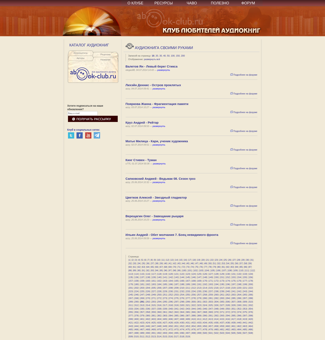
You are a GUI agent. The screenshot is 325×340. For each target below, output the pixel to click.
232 (182, 291)
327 (222, 305)
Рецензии (105, 54)
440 (239, 322)
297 (176, 301)
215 (210, 288)
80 (219, 267)
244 (250, 291)
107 (224, 270)
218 (228, 288)
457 (210, 326)
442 (250, 322)
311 (131, 305)
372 (228, 312)
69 (170, 267)
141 (165, 277)
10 (153, 55)
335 (142, 308)
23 (216, 260)
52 (219, 263)
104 (207, 270)
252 (170, 294)
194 (216, 284)
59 (250, 263)
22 (212, 260)
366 (193, 312)
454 (193, 326)
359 (153, 312)
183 (153, 284)
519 (188, 336)
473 (176, 329)
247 (142, 294)
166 (182, 281)
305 (222, 301)
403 (153, 319)
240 (228, 291)
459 (222, 326)
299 (188, 301)
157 (131, 281)
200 (183, 55)
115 (142, 274)
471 (165, 329)
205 (153, 288)
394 (228, 315)
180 (136, 284)
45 (188, 263)
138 (148, 277)
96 (165, 270)
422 (136, 322)
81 (223, 267)
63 (143, 267)
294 (159, 301)
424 (148, 322)
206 (159, 288)
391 (210, 315)
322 (193, 305)
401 (142, 319)
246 (136, 294)
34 (139, 263)
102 (195, 270)
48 (201, 263)
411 (199, 319)
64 (148, 267)
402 (148, 319)
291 (142, 301)
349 (222, 308)
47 (196, 263)
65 (152, 267)
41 (170, 263)
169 (199, 281)
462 (239, 326)
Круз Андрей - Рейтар (142, 122)
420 (250, 319)
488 (136, 333)
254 (182, 294)
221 (245, 288)
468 (148, 329)
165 (176, 281)
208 (170, 288)
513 (153, 336)
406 (170, 319)
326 (216, 305)
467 (142, 329)
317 (165, 305)
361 (165, 312)
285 (233, 298)
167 (188, 281)
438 (228, 322)
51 (214, 263)
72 (183, 267)
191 (199, 284)
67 (161, 267)
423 (142, 322)
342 (182, 308)
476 (193, 329)
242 (239, 291)
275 (176, 298)
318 (170, 305)
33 (134, 263)
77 (205, 267)
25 (225, 260)
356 (136, 312)
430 (182, 322)
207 (165, 288)
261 (222, 294)
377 (131, 315)
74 (192, 267)
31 (252, 260)
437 (222, 322)
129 (222, 274)
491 (153, 333)
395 (233, 315)
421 (131, 322)
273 (165, 298)
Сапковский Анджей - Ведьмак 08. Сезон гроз (160, 178)
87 (250, 267)
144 (182, 277)
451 (176, 326)
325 (210, 305)
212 (193, 288)
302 (205, 301)
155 (245, 277)
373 (233, 312)
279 (199, 298)
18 (194, 260)
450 (170, 326)
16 (185, 260)
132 (239, 274)
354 (250, 308)
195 (222, 284)
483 (233, 329)
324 (205, 305)
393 (222, 315)
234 (193, 291)
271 (153, 298)
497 (188, 333)
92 (148, 270)
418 (239, 319)
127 (210, 274)
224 (136, 291)
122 (182, 274)
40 (164, 55)
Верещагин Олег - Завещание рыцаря (155, 216)
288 (250, 298)
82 (228, 267)
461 (233, 326)
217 (222, 288)
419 (245, 319)
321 (188, 305)
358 (148, 312)
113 (131, 274)
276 (182, 298)
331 (245, 305)
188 (182, 284)
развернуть (163, 70)
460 (228, 326)
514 (159, 336)
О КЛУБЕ (135, 3)
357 (142, 312)
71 (179, 267)
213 (199, 288)
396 (239, 315)
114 (136, 274)
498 (193, 333)
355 (131, 312)
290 (136, 301)
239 (222, 291)
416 (228, 319)
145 (188, 277)
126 (205, 274)
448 (159, 326)
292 (148, 301)
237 (210, 291)
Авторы (81, 58)
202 (136, 288)
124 (193, 274)
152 (228, 277)
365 (188, 312)
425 (153, 322)
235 (199, 291)
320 (182, 305)
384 (170, 315)
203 (142, 288)
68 (165, 267)
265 (245, 294)
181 (142, 284)
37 (152, 263)
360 (159, 312)
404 (159, 319)
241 (233, 291)
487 (131, 333)
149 (210, 277)
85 (241, 267)
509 (131, 336)
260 (216, 294)
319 (176, 305)
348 (216, 308)
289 (131, 301)
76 (201, 267)
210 (182, 288)
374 (239, 312)
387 (188, 315)
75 (196, 267)
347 (210, 308)
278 (193, 298)
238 (216, 291)
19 (198, 260)
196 (228, 284)
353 (245, 308)
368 (205, 312)
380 (148, 315)
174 (228, 281)
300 (193, 301)
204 (148, 288)
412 (205, 319)
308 (239, 301)
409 (188, 319)
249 (153, 294)
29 (243, 260)
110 (241, 270)
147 (199, 277)
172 (216, 281)
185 (165, 284)
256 (193, 294)
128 (216, 274)
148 (205, 277)
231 (176, 291)
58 (245, 263)
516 (170, 336)
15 (180, 260)
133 (245, 274)
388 (193, 315)
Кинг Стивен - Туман (141, 160)
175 (233, 281)
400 (136, 319)
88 (130, 270)
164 (170, 281)
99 (179, 270)
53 (223, 263)
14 (176, 260)
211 (188, 288)
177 (245, 281)
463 (245, 326)
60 (130, 267)
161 (153, 281)
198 (239, 284)
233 (188, 291)
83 (232, 267)
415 (222, 319)
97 (170, 270)
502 (216, 333)
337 (153, 308)
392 (216, 315)
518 (182, 336)
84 (236, 267)
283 (222, 298)
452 (182, 326)
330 (239, 305)
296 (170, 301)
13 (172, 260)
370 (216, 312)
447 (153, 326)
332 (250, 305)
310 (250, 301)
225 (142, 291)
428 (170, 322)
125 (199, 274)
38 (156, 263)
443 (131, 326)
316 (159, 305)
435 (210, 322)
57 (241, 263)
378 (136, 315)
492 (159, 333)
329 (233, 305)
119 (165, 274)
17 (189, 260)
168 (193, 281)
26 (229, 260)
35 (143, 263)
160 (148, 281)
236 (205, 291)
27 (234, 260)
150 (178, 55)
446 (148, 326)
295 (165, 301)
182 (148, 284)
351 (233, 308)
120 (170, 274)
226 (148, 291)
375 (245, 312)
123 (188, 274)
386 (182, 315)
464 (250, 326)
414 (216, 319)
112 (252, 270)
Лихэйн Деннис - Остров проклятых (153, 85)
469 (153, 329)
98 (174, 270)
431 (188, 322)
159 (142, 281)
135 (131, 277)
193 (210, 284)
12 (167, 260)
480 (216, 329)
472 (170, 329)
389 (199, 315)
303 (210, 301)
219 (233, 288)
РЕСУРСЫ (163, 3)
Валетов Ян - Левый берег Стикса (152, 66)
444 (136, 326)
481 (222, 329)
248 (148, 294)
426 (159, 322)
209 (176, 288)
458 (216, 326)
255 (188, 294)
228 (159, 291)
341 (176, 308)
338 (159, 308)
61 (134, 267)
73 (188, 267)
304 (216, 301)
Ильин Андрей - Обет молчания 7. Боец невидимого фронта (172, 234)
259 (210, 294)
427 (165, 322)
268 (136, 298)
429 (176, 322)
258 (205, 294)
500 (205, 333)
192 (205, 284)
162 (159, 281)
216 (216, 288)
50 (168, 55)
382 (159, 315)
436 (216, 322)
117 (153, 274)
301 (199, 301)
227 (153, 291)
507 (245, 333)
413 (210, 319)
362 (170, 312)
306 (228, 301)
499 (199, 333)
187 (176, 284)
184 (159, 284)
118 (159, 274)
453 (188, 326)
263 (233, 294)
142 (170, 277)
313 (142, 305)
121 (176, 274)
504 (228, 333)
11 (163, 260)
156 (250, 277)
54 (228, 263)
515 (165, 336)
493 (165, 333)
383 (165, 315)
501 (210, 333)
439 (233, 322)
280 (205, 298)
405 (165, 319)
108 (230, 270)
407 (176, 319)
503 (222, 333)
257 (199, 294)
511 (142, 336)
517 (176, 336)
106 (218, 270)
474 (182, 329)
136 (136, 277)
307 (233, 301)
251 (165, 294)
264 (239, 294)
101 (190, 270)
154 (239, 277)
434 (205, 322)
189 (188, 284)
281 (210, 298)
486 (250, 329)
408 (182, 319)
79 (214, 267)
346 (205, 308)
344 (193, 308)
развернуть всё (152, 59)
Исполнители (80, 53)
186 (170, 284)
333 (131, 308)
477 (199, 329)
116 (148, 274)
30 (160, 55)
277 (188, 298)
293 (153, 301)
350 (228, 308)
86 (245, 267)
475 (188, 329)
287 (245, 298)
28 (238, 260)
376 (250, 312)
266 (250, 294)
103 (201, 270)
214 (205, 288)
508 (250, 333)
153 (233, 277)
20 (157, 55)
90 (139, 270)
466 (136, 329)
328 (228, 305)
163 (165, 281)
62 (139, 267)
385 (176, 315)
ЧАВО (192, 3)
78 (210, 267)
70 (174, 267)
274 (170, 298)
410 (193, 319)
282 (216, 298)
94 (156, 270)
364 (182, 312)
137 (142, 277)
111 (247, 270)
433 (199, 322)
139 (153, 277)
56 (236, 263)
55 (232, 263)
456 (205, 326)
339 (165, 308)
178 (250, 281)
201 (131, 288)
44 (183, 263)
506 (239, 333)
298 (182, 301)
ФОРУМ (248, 3)
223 (131, 291)
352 (239, 308)
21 (207, 260)
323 (199, 305)
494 (170, 333)
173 (222, 281)
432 (193, 322)
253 (176, 294)
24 (220, 260)
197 (233, 284)
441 (245, 322)
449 (165, 326)
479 (210, 329)
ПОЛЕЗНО (220, 3)
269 (142, 298)
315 (153, 305)
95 (161, 270)
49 (205, 263)
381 (153, 315)
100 (173, 55)
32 (130, 263)
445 (142, 326)
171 (210, 281)
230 (170, 291)
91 (143, 270)
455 (199, 326)
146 (193, 277)
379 (142, 315)
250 (159, 294)
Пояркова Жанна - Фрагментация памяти (157, 104)
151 (222, 277)
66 (156, 267)
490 (148, 333)
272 (159, 298)
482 (228, 329)
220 (239, 288)
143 (176, 277)
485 (245, 329)
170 (205, 281)
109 (235, 270)
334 (136, 308)
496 (182, 333)
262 (228, 294)
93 (152, 270)
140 (159, 277)
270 (148, 298)
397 (245, 315)
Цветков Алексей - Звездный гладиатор (156, 197)
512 (148, 336)
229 (165, 291)
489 (142, 333)
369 (210, 312)
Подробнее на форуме (243, 75)
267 (131, 298)
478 (205, 329)
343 (188, 308)
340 (170, 308)
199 (245, 284)
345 (199, 308)
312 (136, 305)
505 (233, 333)
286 (239, 298)
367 (199, 312)
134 (250, 274)
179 (131, 284)
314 (148, 305)
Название (105, 59)
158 (136, 281)
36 (148, 263)
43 (179, 263)
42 (174, 263)
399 (131, 319)
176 (239, 281)
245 (131, 294)
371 (222, 312)
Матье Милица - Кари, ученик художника (157, 141)
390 (205, 315)
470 (159, 329)
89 (134, 270)
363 (176, 312)
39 (161, 263)
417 (233, 319)
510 (136, 336)
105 (212, 270)
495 (176, 333)
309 (245, 301)
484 (239, 329)
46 (192, 263)
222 (250, 288)
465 (131, 329)
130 (228, 274)
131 (233, 274)
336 (148, 308)
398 (250, 315)
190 (193, 284)
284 (228, 298)
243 (245, 291)
